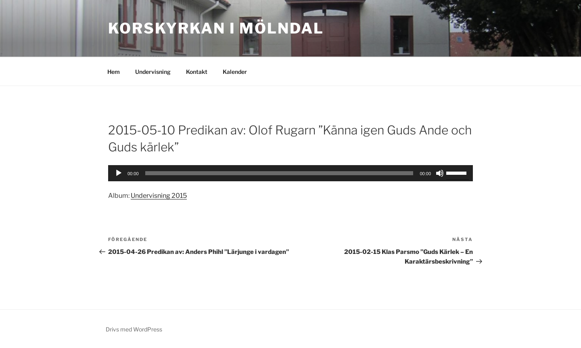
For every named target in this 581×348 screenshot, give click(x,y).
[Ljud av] (440, 173)
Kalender (235, 71)
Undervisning (153, 71)
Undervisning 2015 (159, 195)
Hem (113, 71)
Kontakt (196, 71)
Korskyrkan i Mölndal (216, 28)
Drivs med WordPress (134, 329)
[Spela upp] (119, 173)
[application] (290, 173)
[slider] (457, 172)
